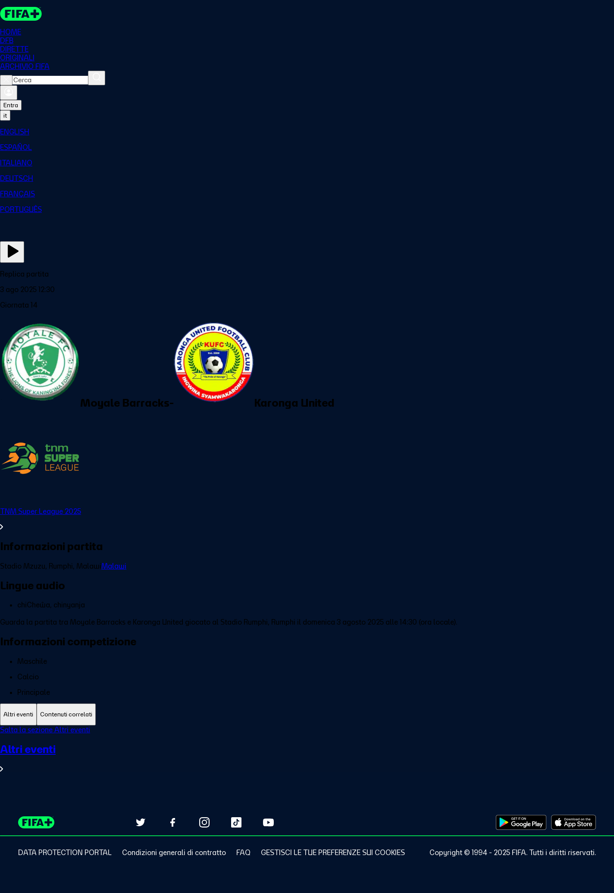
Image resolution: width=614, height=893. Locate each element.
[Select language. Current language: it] (5, 115)
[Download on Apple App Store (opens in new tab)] (573, 822)
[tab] (18, 714)
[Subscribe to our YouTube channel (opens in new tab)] (268, 822)
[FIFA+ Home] (21, 14)
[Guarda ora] (12, 252)
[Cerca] (96, 78)
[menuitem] (307, 132)
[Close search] (6, 80)
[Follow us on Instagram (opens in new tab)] (204, 822)
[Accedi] (8, 92)
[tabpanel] (307, 754)
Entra (10, 105)
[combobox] (50, 80)
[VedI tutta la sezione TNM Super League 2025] (307, 519)
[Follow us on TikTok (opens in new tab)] (236, 822)
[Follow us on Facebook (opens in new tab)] (172, 822)
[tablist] (307, 714)
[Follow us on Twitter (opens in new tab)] (140, 822)
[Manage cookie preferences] (333, 852)
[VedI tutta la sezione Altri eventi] (307, 758)
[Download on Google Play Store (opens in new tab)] (521, 822)
